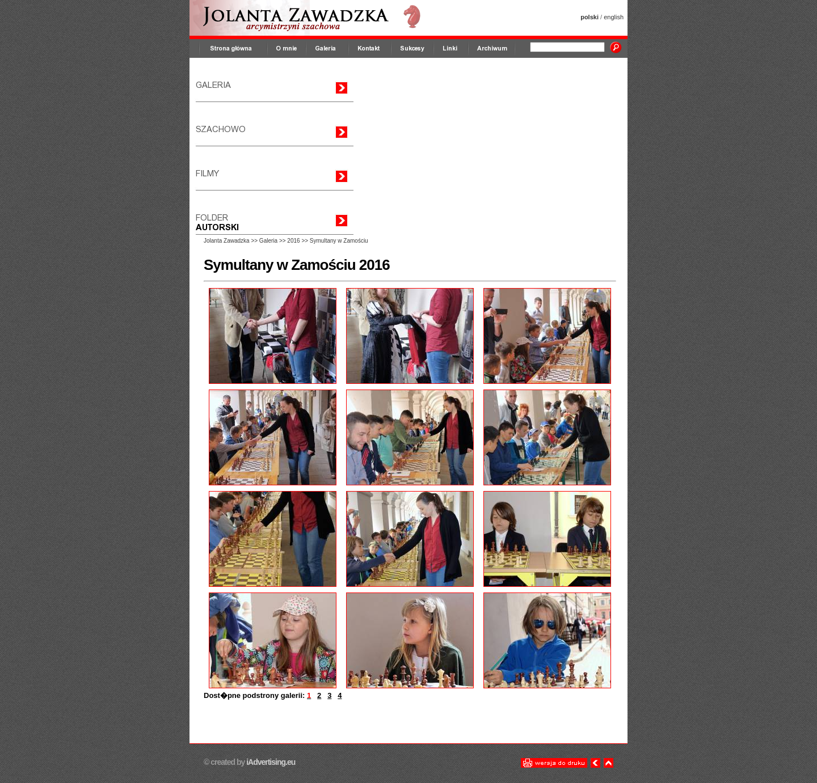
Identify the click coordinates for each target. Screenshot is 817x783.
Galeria (268, 241)
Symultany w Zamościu (339, 241)
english (614, 17)
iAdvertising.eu (270, 762)
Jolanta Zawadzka (227, 241)
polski (589, 17)
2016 (293, 241)
